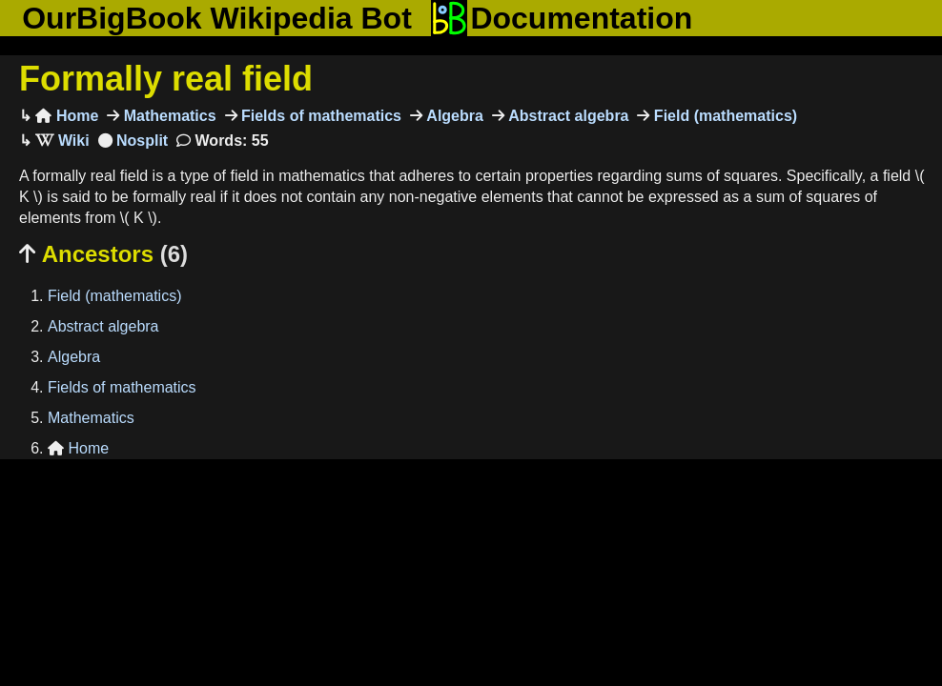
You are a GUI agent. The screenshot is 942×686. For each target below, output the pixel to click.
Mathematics (167, 116)
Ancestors (103, 254)
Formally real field (166, 78)
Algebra (452, 116)
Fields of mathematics (319, 116)
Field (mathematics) (723, 116)
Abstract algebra (566, 116)
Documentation (561, 18)
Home (66, 116)
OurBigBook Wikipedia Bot (217, 18)
